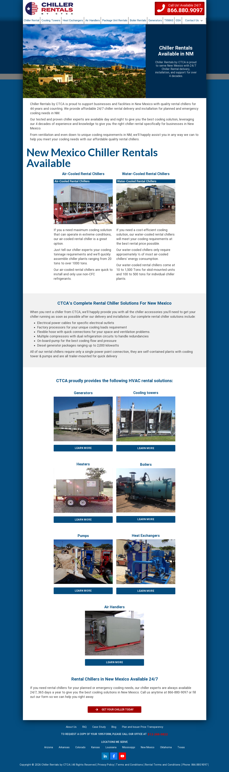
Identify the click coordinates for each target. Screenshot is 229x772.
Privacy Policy (106, 764)
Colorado (80, 747)
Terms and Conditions (129, 764)
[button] (194, 20)
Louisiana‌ (111, 747)
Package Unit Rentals (114, 20)
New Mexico (148, 747)
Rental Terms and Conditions (163, 764)
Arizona (48, 747)
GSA (178, 20)
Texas (181, 747)
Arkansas (64, 747)
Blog (113, 726)
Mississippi (128, 747)
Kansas (95, 747)
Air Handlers (92, 20)
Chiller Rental (31, 20)
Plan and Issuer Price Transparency (142, 726)
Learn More (83, 448)
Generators (155, 20)
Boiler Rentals (138, 20)
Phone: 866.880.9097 (195, 764)
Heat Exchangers (73, 20)
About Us (71, 726)
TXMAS (168, 20)
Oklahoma (166, 747)
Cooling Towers (51, 20)
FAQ (84, 726)
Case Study (99, 726)
